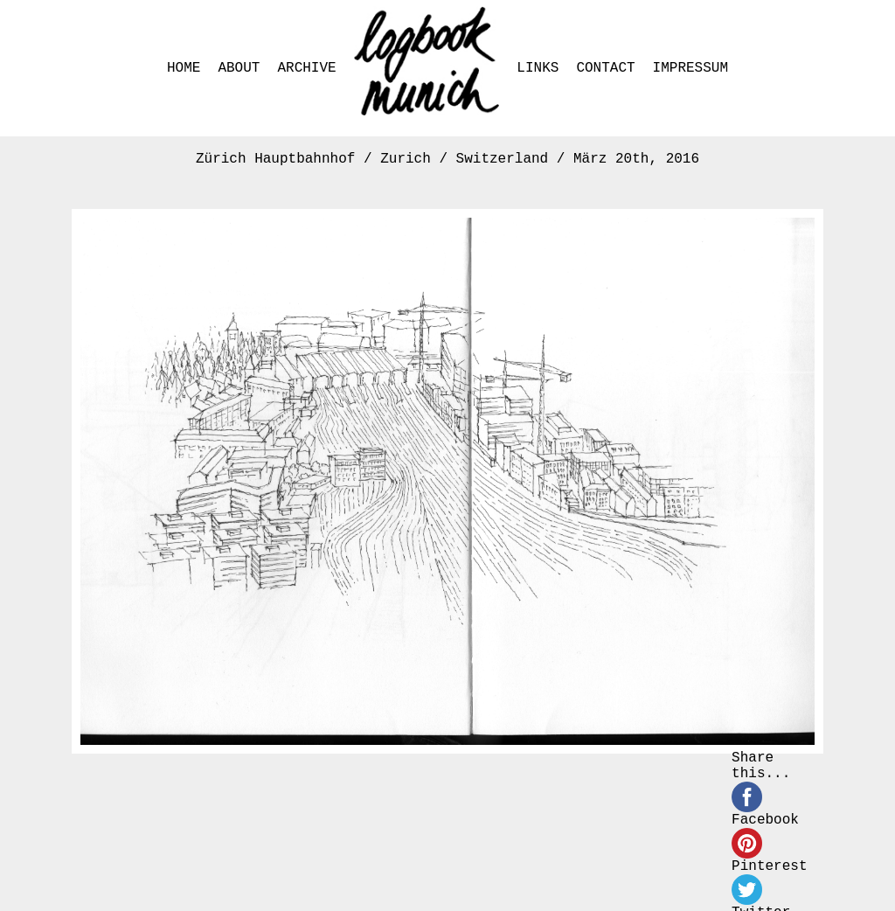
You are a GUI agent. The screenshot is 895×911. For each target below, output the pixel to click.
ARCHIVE (306, 68)
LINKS (538, 68)
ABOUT (239, 68)
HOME (183, 68)
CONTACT (605, 68)
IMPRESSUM (690, 68)
